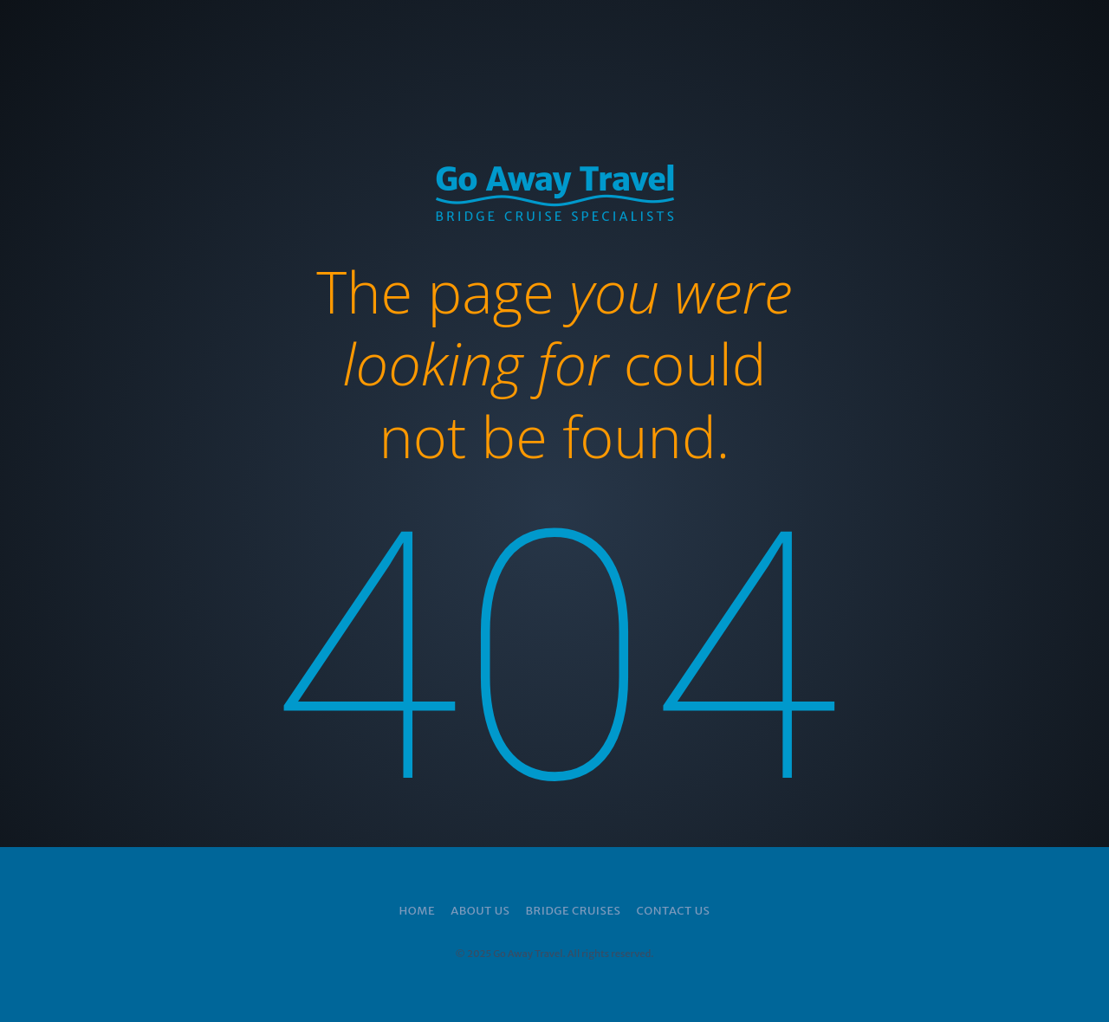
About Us (480, 910)
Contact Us (673, 910)
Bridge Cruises (572, 910)
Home (417, 910)
